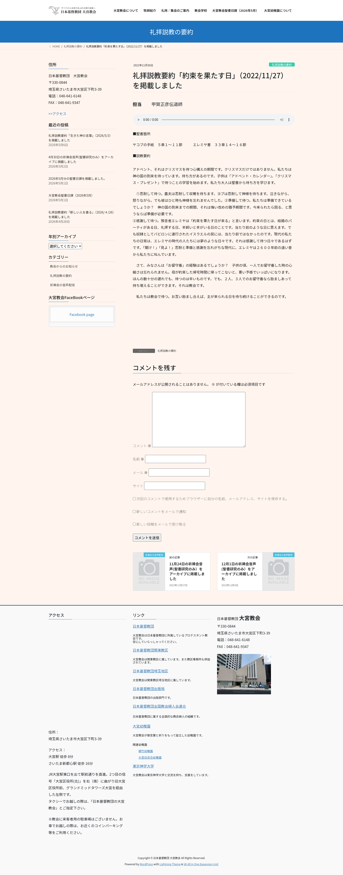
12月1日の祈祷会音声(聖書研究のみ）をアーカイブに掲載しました (239, 571)
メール (140, 472)
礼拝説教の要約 (282, 65)
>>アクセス (58, 113)
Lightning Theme (170, 864)
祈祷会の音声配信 (62, 285)
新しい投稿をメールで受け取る (161, 524)
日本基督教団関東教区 (150, 650)
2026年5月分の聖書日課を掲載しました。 (78, 178)
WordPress (146, 864)
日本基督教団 (143, 626)
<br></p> (87, 672)
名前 (138, 459)
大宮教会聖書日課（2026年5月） (71, 195)
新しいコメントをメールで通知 (161, 511)
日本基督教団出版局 (149, 688)
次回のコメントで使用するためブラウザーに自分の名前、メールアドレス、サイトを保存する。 (212, 498)
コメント (142, 445)
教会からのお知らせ (64, 266)
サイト (138, 485)
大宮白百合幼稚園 (150, 757)
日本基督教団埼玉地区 (150, 670)
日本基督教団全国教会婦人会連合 (159, 706)
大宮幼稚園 (142, 726)
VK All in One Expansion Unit (201, 864)
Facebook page (82, 314)
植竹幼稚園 (146, 751)
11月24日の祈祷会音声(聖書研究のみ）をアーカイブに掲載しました (187, 571)
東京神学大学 (143, 766)
